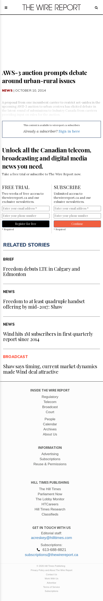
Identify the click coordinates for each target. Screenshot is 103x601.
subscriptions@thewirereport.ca (51, 555)
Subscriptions (51, 591)
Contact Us (51, 574)
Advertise (51, 583)
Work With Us (51, 578)
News (7, 90)
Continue (77, 224)
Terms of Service (51, 587)
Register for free (25, 224)
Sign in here (69, 131)
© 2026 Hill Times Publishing (51, 566)
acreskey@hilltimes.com (51, 538)
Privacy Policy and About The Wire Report (51, 570)
